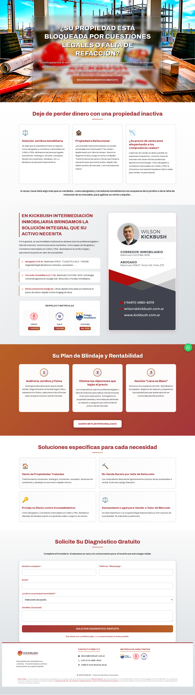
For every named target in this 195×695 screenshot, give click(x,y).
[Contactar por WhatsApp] (188, 347)
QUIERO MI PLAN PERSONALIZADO (97, 424)
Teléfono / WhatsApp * (110, 566)
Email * (25, 580)
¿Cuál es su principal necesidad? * (39, 594)
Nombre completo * (32, 566)
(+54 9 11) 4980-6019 (89, 661)
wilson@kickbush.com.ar (91, 656)
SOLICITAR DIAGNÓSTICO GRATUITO (97, 80)
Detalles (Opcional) (32, 608)
